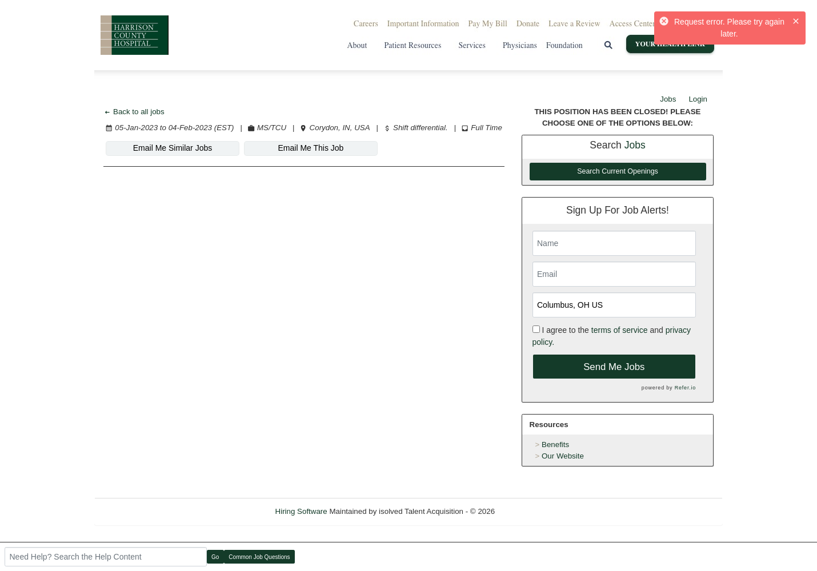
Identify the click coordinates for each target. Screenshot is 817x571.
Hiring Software (301, 511)
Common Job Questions (259, 557)
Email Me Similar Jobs (172, 147)
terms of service (619, 330)
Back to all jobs (134, 111)
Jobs (668, 99)
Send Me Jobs (613, 366)
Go (215, 557)
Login (697, 99)
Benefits (555, 444)
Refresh (528, 511)
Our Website (563, 456)
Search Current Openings (617, 171)
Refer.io (685, 388)
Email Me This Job (311, 147)
